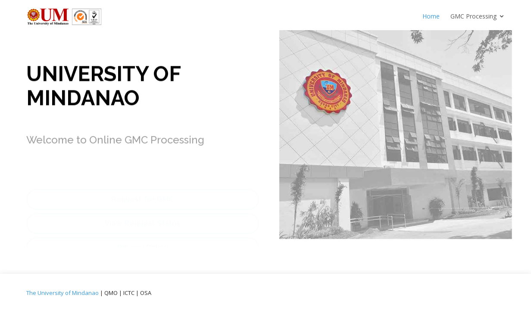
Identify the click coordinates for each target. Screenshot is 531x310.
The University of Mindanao (62, 293)
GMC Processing (473, 16)
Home (431, 16)
